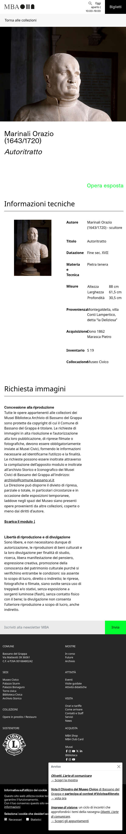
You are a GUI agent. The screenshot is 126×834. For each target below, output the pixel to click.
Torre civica (9, 691)
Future (69, 657)
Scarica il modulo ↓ (19, 521)
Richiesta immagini (35, 388)
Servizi (69, 717)
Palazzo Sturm (11, 683)
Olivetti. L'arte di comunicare (71, 775)
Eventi (69, 679)
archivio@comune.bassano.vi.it (29, 480)
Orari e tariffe (73, 706)
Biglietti (116, 7)
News (68, 721)
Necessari (15, 819)
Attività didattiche (76, 687)
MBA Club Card (74, 739)
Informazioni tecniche (39, 203)
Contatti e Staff (74, 713)
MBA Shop (71, 735)
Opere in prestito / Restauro (20, 717)
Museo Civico (11, 679)
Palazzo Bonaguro (14, 687)
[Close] (118, 766)
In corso (70, 654)
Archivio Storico (12, 698)
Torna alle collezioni (21, 20)
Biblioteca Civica (12, 694)
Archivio (70, 661)
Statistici (36, 819)
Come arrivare (74, 709)
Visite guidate (73, 683)
